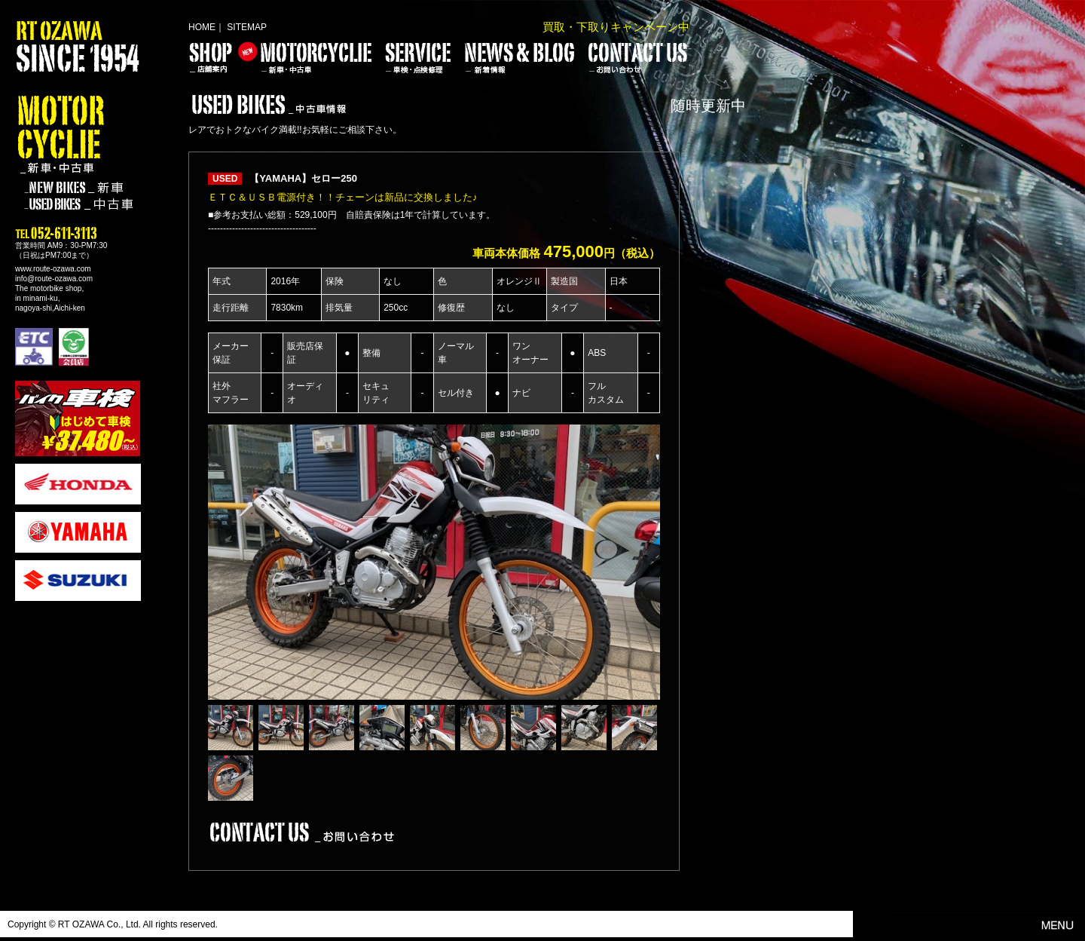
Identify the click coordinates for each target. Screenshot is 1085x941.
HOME (201, 27)
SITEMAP (247, 27)
